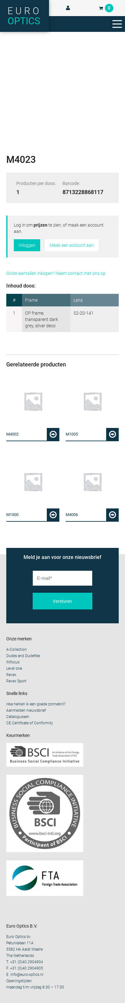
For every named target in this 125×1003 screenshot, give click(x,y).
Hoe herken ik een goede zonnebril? (35, 704)
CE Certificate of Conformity (29, 723)
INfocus (12, 662)
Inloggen (27, 245)
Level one (14, 668)
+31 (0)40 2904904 (26, 962)
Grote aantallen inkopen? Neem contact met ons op (56, 273)
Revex (11, 675)
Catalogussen (17, 717)
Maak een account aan (72, 245)
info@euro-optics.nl (26, 974)
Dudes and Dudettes (23, 656)
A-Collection (16, 649)
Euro (24, 16)
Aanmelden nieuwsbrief (26, 710)
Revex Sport (16, 681)
